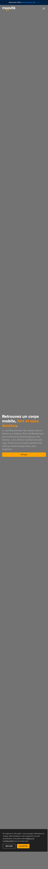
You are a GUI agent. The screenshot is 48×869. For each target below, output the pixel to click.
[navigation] (8, 8)
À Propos (24, 454)
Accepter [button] (23, 846)
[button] (44, 8)
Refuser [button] (9, 846)
